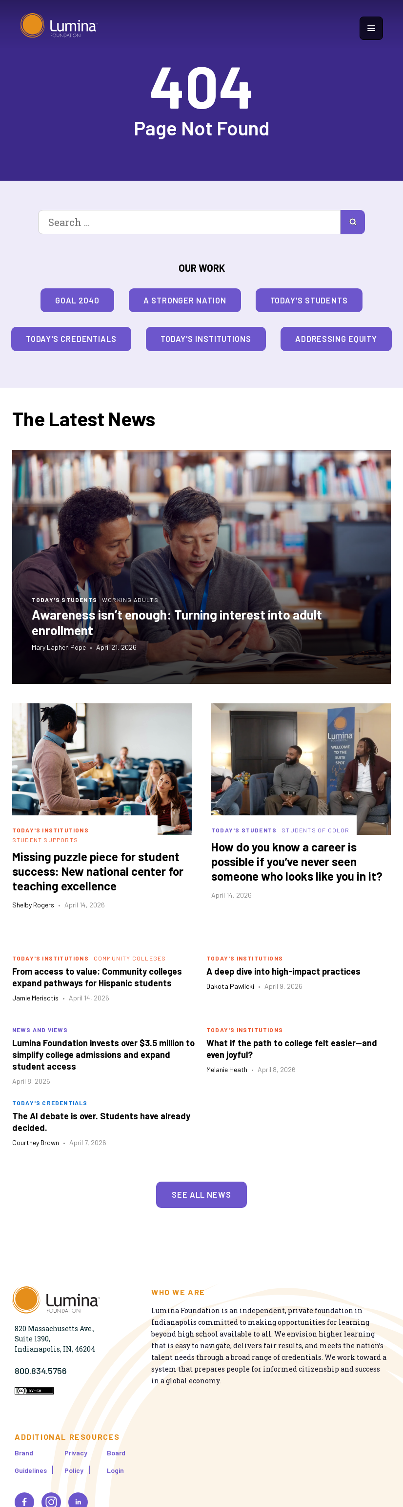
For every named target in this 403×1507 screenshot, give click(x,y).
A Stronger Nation (184, 300)
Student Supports (45, 839)
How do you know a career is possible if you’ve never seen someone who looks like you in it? (297, 861)
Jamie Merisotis (35, 998)
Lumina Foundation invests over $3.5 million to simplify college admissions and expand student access (103, 1054)
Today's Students (309, 300)
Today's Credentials (71, 338)
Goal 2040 (77, 300)
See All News (201, 1194)
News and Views (40, 1029)
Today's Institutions (206, 338)
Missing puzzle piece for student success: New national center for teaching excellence (97, 871)
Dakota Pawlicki (230, 986)
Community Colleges (130, 958)
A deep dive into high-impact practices (283, 971)
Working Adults (130, 599)
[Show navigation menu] (371, 28)
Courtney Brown (35, 1142)
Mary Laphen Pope (59, 647)
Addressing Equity (336, 338)
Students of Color (315, 830)
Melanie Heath (226, 1069)
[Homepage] (59, 28)
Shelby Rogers (33, 905)
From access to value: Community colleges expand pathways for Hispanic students (97, 977)
